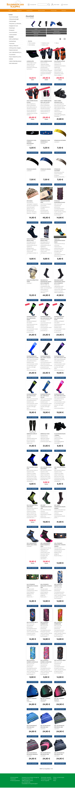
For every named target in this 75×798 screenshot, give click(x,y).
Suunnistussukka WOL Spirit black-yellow (32, 396)
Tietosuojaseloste (15, 780)
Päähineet (36, 33)
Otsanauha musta (31, 169)
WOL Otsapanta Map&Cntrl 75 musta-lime (32, 586)
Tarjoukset (19, 10)
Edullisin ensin (45, 43)
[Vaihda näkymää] (65, 39)
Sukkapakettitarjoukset (56, 29)
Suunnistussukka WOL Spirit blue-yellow (45, 396)
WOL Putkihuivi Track (60, 660)
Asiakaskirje (29, 10)
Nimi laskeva (31, 45)
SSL (55, 780)
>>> (51, 769)
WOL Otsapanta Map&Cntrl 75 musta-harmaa (60, 545)
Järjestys (29, 41)
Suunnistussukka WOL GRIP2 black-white (59, 318)
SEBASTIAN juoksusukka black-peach (59, 240)
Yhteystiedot (54, 10)
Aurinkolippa (30, 61)
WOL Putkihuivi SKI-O (32, 622)
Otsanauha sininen (45, 169)
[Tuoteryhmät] (32, 4)
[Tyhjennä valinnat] (60, 39)
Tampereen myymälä (46, 779)
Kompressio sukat (36, 31)
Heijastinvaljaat (56, 33)
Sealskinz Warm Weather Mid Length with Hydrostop (59, 281)
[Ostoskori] (64, 4)
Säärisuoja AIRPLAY (32, 433)
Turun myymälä (45, 780)
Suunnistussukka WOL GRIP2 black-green (32, 318)
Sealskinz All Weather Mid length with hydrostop (45, 281)
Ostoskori (64, 10)
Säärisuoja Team (44, 433)
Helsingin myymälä (46, 777)
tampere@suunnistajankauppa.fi (30, 783)
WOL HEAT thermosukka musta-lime (46, 507)
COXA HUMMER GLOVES (46, 61)
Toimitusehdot (41, 10)
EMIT (55, 779)
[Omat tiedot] (55, 4)
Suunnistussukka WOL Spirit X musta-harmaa (45, 358)
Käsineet (36, 35)
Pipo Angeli (30, 201)
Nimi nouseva (31, 43)
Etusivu (10, 10)
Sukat (36, 29)
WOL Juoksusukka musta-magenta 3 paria (45, 545)
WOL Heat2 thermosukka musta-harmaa (60, 507)
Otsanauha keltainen (60, 140)
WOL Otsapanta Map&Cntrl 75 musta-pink (46, 586)
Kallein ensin (44, 45)
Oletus (56, 43)
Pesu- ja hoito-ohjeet (59, 777)
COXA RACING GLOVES (59, 61)
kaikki (47, 769)
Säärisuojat (56, 31)
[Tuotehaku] (42, 5)
